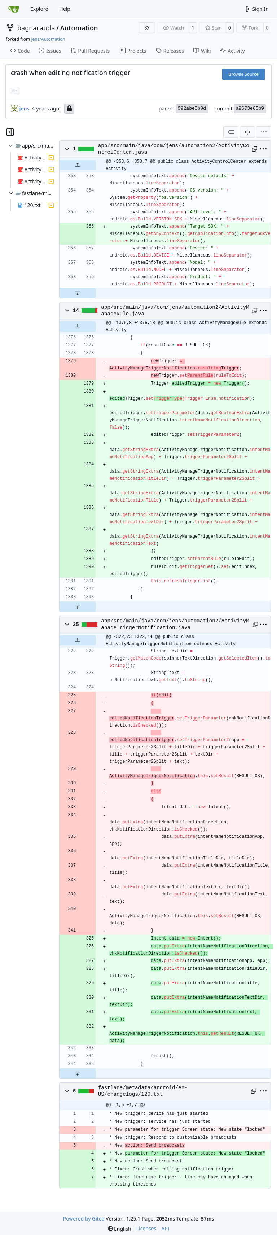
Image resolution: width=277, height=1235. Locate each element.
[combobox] (230, 132)
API (165, 1228)
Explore (39, 8)
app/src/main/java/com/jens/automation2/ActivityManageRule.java (175, 311)
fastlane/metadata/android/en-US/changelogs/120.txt (143, 1091)
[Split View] (247, 132)
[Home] (14, 9)
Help (64, 8)
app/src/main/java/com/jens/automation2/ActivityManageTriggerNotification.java (175, 624)
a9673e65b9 (250, 108)
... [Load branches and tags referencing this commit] (15, 90)
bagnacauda (36, 27)
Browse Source (244, 74)
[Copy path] (254, 149)
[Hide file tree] (10, 132)
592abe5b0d (192, 108)
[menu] (263, 132)
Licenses (146, 1228)
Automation (79, 27)
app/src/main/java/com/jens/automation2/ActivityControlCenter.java (173, 149)
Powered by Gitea (84, 1218)
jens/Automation (48, 39)
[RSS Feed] (147, 27)
